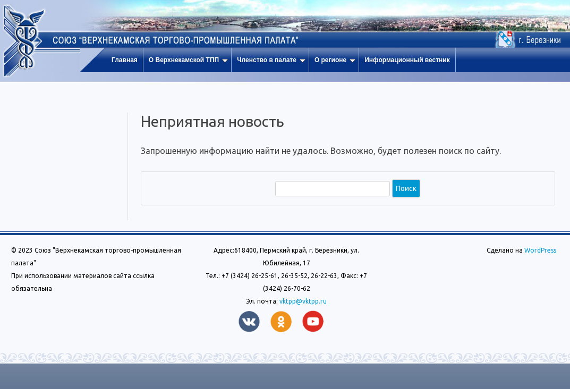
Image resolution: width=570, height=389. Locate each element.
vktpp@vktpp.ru (303, 301)
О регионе (334, 60)
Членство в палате (271, 60)
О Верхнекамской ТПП (188, 60)
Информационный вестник (407, 60)
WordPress (539, 250)
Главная (125, 60)
